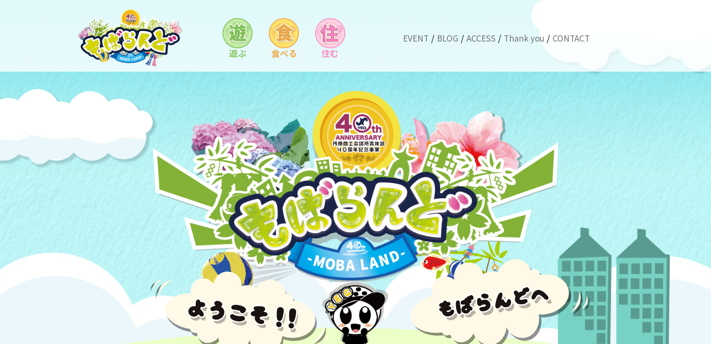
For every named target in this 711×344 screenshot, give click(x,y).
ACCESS (481, 38)
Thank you (524, 38)
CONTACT (571, 38)
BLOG (447, 38)
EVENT (416, 38)
